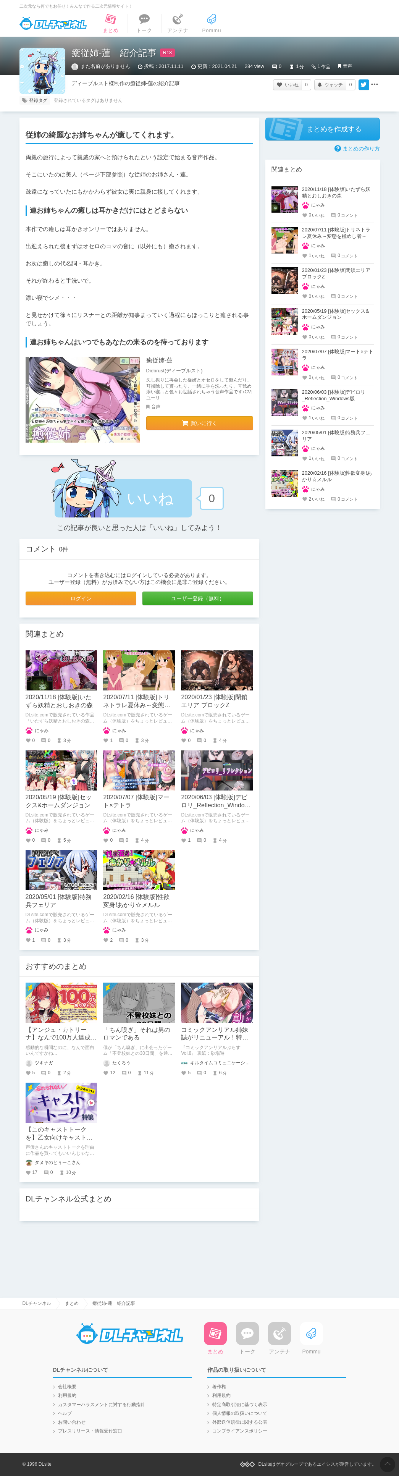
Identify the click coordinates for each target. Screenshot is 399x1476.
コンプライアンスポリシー (239, 1431)
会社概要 (67, 1386)
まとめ (72, 1303)
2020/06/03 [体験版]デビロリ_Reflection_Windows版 (216, 805)
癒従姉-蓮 (159, 360)
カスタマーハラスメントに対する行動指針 (101, 1404)
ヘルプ (65, 1413)
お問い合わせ (72, 1422)
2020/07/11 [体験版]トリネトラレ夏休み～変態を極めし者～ (136, 705)
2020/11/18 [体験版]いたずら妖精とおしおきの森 (336, 192)
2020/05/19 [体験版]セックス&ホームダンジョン (335, 314)
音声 (347, 66)
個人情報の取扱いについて (239, 1413)
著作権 (219, 1386)
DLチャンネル (53, 23)
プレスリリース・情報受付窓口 (90, 1431)
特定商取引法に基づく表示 (239, 1404)
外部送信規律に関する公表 (239, 1422)
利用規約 (67, 1395)
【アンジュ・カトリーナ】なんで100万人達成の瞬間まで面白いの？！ (61, 1038)
